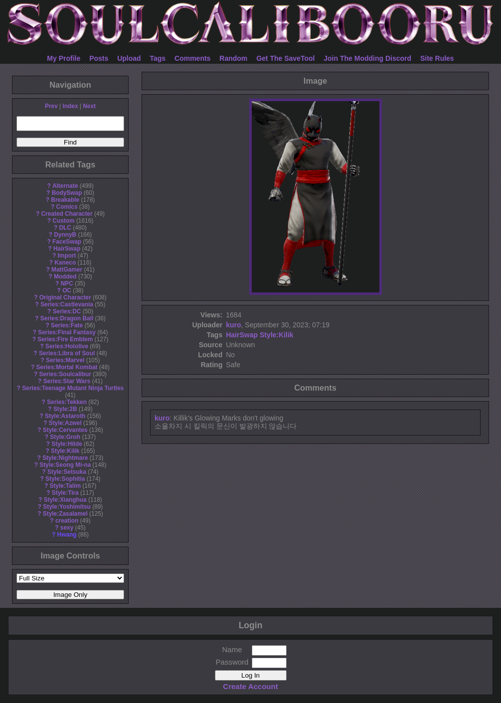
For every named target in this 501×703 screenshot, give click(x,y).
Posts (98, 58)
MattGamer (66, 269)
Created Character (66, 213)
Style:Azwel (65, 423)
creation (66, 520)
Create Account (250, 686)
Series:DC (67, 311)
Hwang (67, 534)
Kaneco (65, 262)
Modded (65, 276)
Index (70, 106)
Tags (158, 58)
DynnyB (65, 234)
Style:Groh (65, 436)
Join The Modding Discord (367, 58)
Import (67, 255)
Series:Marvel (65, 360)
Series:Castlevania (66, 304)
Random (233, 58)
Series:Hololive (66, 346)
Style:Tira (65, 492)
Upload (129, 58)
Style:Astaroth (65, 416)
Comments (192, 58)
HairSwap (66, 248)
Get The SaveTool (285, 58)
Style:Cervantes (65, 429)
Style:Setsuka (66, 471)
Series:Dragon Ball (66, 318)
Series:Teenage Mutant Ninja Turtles (73, 388)
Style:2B (65, 409)
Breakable (65, 199)
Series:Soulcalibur (65, 374)
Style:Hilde (66, 443)
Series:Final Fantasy (67, 332)
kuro (233, 325)
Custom (63, 220)
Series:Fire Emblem (65, 339)
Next (89, 106)
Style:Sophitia (65, 478)
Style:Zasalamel (65, 513)
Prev (51, 106)
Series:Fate (67, 325)
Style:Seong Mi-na (65, 464)
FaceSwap (66, 241)
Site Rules (437, 58)
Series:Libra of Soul (67, 353)
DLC (65, 227)
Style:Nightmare (65, 457)
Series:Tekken (67, 402)
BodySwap (67, 192)
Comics (67, 206)
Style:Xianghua (65, 499)
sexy (66, 527)
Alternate (65, 185)
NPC (66, 283)
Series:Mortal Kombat (67, 367)
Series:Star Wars (67, 381)
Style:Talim (65, 485)
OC (66, 290)
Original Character (65, 297)
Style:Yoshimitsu (67, 506)
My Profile (63, 58)
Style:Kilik (65, 450)
